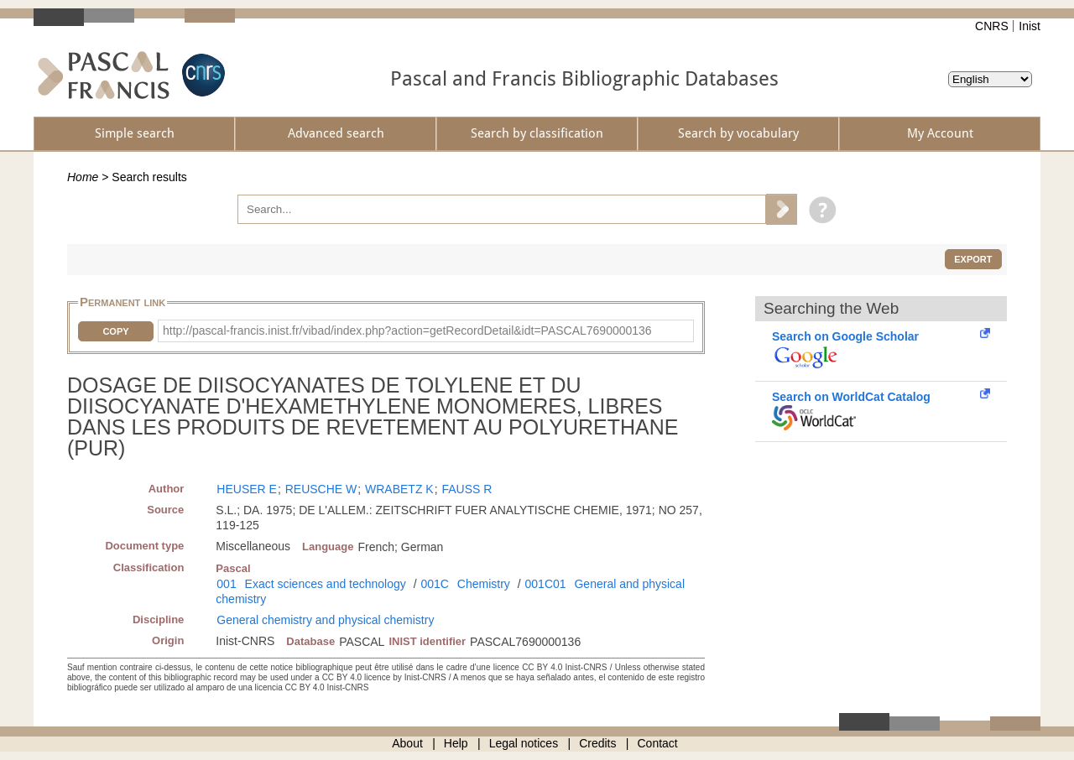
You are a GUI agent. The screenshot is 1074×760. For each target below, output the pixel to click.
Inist (1029, 26)
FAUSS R (466, 489)
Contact (658, 743)
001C (434, 584)
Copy (115, 331)
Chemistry (483, 584)
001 (226, 584)
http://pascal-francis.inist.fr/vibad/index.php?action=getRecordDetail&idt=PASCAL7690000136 (407, 330)
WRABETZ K (399, 489)
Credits (597, 743)
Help (456, 743)
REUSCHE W (321, 489)
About (407, 743)
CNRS (992, 26)
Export (973, 259)
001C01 (545, 584)
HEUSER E (246, 489)
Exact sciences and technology (325, 584)
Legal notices (524, 743)
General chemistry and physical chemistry (325, 620)
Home (82, 177)
